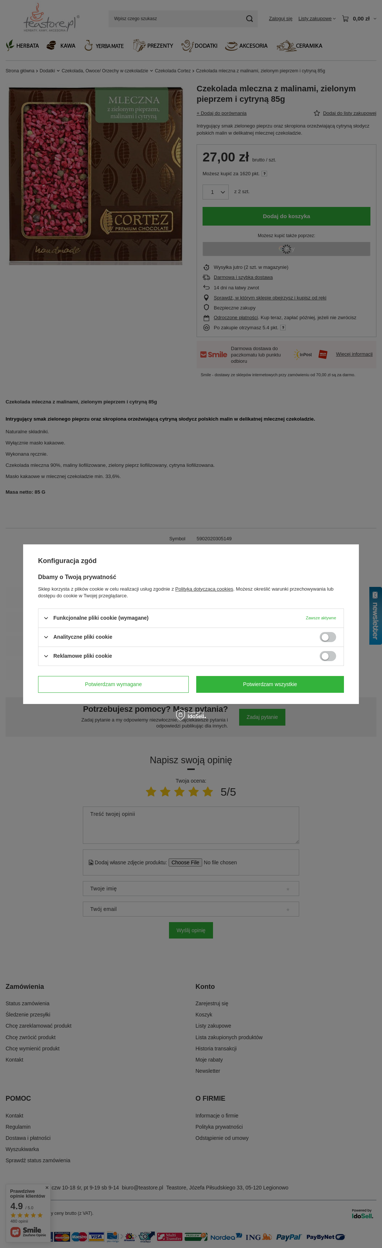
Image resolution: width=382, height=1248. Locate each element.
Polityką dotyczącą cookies (204, 588)
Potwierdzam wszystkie (270, 684)
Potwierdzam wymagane (113, 684)
